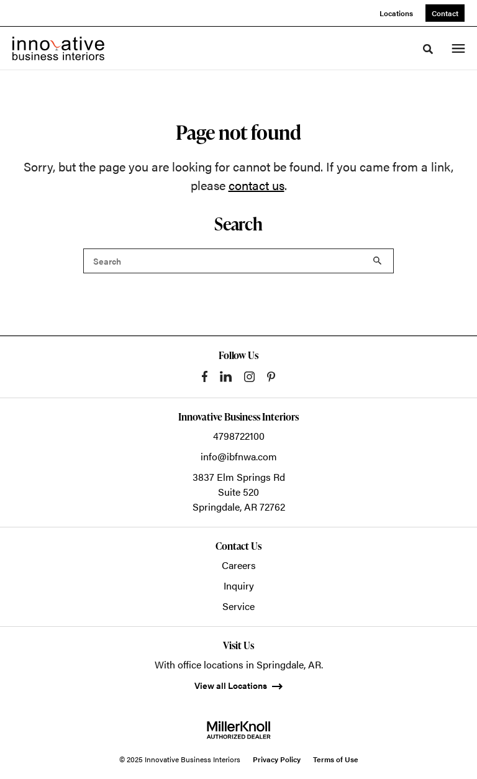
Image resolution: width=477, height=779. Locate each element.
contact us (256, 185)
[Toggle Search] (428, 49)
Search (377, 261)
